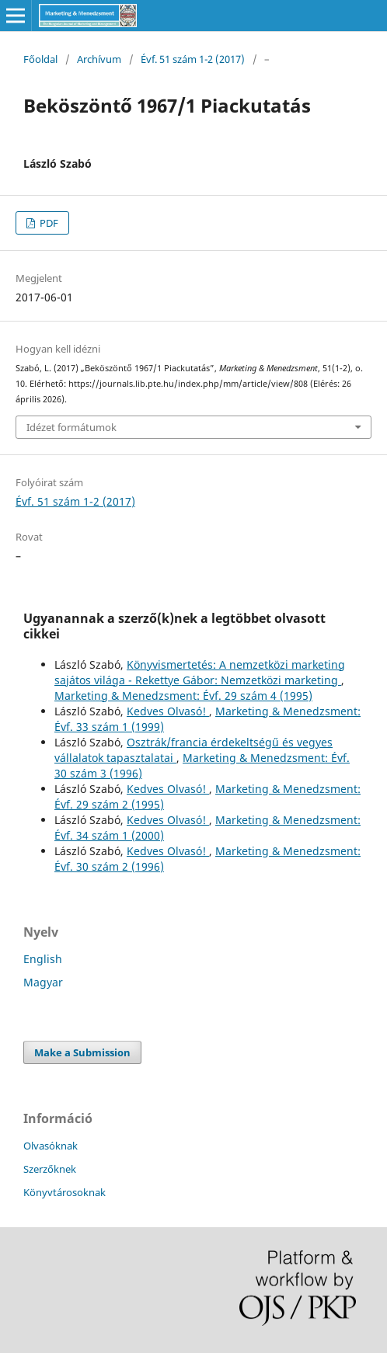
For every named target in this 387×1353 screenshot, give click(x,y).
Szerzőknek (49, 1169)
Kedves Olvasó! (168, 711)
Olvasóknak (50, 1146)
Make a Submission (82, 1052)
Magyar (43, 982)
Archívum (99, 59)
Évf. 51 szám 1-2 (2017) (193, 59)
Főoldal (40, 59)
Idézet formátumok (71, 427)
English (42, 958)
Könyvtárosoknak (64, 1192)
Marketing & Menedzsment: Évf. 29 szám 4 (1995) (183, 695)
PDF (47, 223)
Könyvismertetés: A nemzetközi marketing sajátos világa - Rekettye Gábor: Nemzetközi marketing (199, 672)
